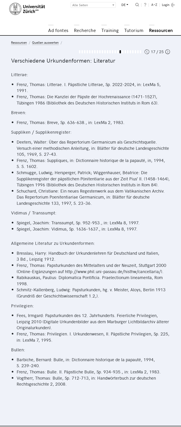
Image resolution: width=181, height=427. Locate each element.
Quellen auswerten (45, 42)
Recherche (85, 30)
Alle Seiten (80, 5)
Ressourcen (161, 30)
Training (110, 30)
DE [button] (123, 5)
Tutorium (133, 30)
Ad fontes (58, 30)
